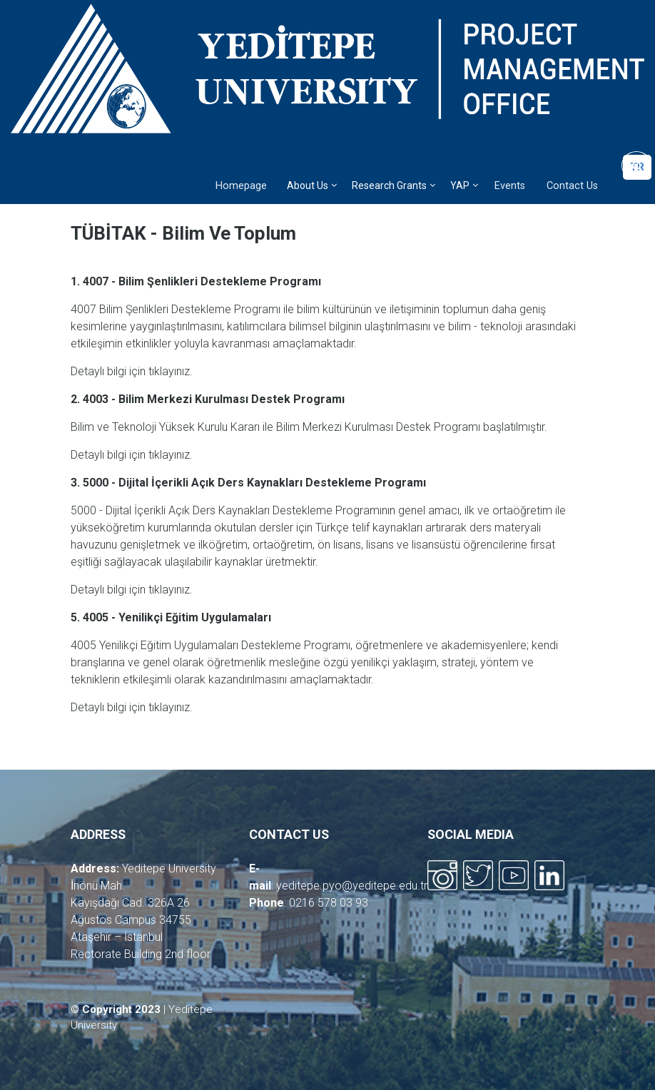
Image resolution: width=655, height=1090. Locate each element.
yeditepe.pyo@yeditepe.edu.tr (351, 885)
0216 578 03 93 (328, 903)
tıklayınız (169, 371)
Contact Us (572, 186)
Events (509, 186)
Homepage (241, 186)
